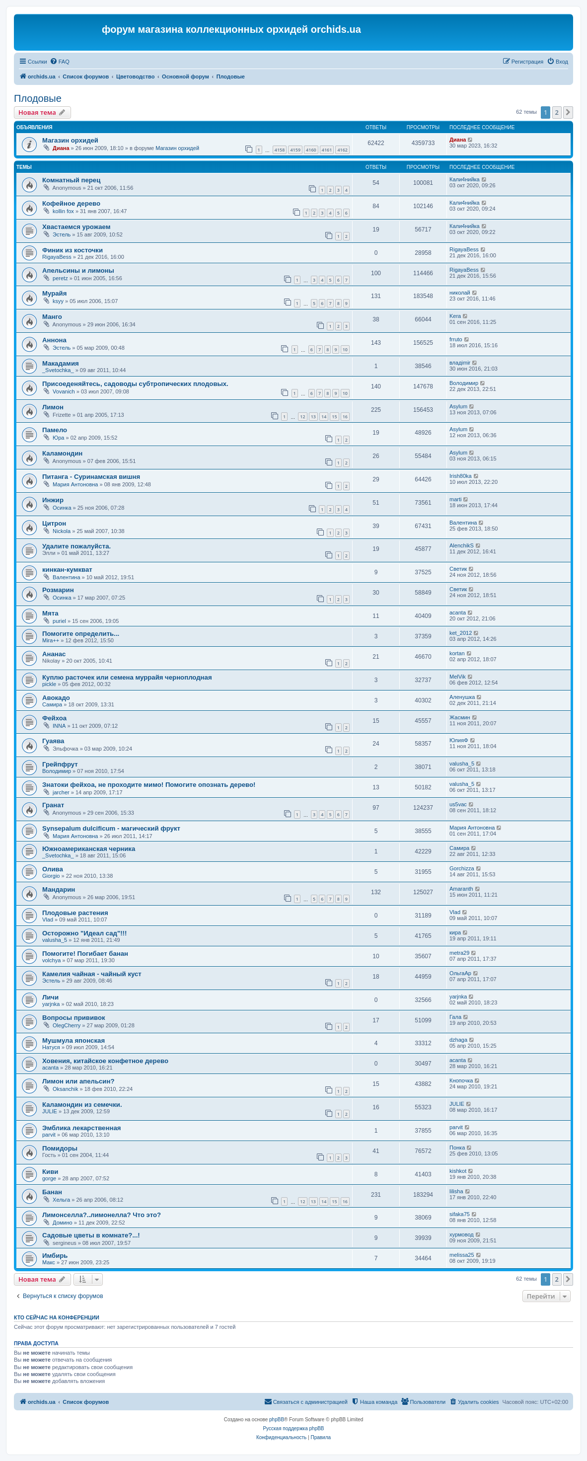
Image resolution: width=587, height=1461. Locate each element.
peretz (60, 278)
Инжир (53, 500)
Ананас (54, 654)
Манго (52, 316)
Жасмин (459, 717)
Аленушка (462, 697)
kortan (457, 653)
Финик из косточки (72, 250)
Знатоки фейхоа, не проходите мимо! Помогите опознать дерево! (148, 784)
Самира (52, 704)
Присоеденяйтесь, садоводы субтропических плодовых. (135, 383)
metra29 (459, 953)
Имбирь (55, 1255)
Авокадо (56, 697)
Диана (61, 148)
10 (345, 349)
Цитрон (54, 523)
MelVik (457, 677)
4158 (280, 150)
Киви (50, 1171)
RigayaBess (57, 257)
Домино (63, 1223)
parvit (49, 1135)
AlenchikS (461, 545)
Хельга (61, 1200)
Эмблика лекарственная (81, 1128)
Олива (52, 869)
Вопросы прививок (73, 1017)
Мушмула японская (73, 1040)
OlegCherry (66, 1025)
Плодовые (38, 98)
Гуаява (53, 741)
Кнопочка (461, 1080)
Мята (50, 613)
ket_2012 (460, 633)
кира (455, 932)
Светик (458, 569)
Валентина (463, 523)
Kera (455, 316)
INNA (59, 726)
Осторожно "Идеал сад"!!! (84, 933)
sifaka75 (459, 1214)
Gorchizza (461, 868)
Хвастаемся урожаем (76, 227)
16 (345, 416)
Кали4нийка (464, 179)
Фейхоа (54, 718)
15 (334, 416)
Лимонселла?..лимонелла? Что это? (101, 1215)
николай (459, 293)
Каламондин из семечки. (82, 1104)
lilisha (456, 1191)
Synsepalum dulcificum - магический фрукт (111, 828)
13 (313, 416)
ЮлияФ (458, 740)
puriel (59, 621)
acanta (457, 612)
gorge (49, 1178)
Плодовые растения (75, 913)
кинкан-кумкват (67, 569)
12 (302, 416)
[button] (568, 112)
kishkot (457, 1171)
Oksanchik (65, 1089)
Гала (455, 1017)
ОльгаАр (460, 973)
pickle (49, 684)
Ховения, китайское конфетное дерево (105, 1061)
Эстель (62, 234)
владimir (459, 363)
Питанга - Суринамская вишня (91, 476)
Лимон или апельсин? (78, 1081)
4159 (295, 150)
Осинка (62, 508)
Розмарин (58, 590)
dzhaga (458, 1040)
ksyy (58, 301)
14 (323, 416)
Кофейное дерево (71, 203)
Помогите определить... (80, 633)
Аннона (54, 340)
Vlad (47, 920)
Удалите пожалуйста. (76, 546)
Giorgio (51, 876)
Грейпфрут (60, 764)
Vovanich (64, 391)
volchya (51, 960)
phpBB (276, 1419)
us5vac (458, 804)
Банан (52, 1192)
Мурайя (54, 293)
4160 (311, 150)
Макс (48, 1262)
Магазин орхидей (70, 140)
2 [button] (557, 112)
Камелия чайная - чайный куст (92, 974)
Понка (457, 1148)
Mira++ (50, 640)
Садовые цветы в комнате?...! (91, 1235)
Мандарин (58, 889)
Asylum (458, 406)
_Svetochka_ (58, 370)
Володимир (463, 383)
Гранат (53, 805)
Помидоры (59, 1148)
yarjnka (51, 1004)
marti (455, 499)
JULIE (49, 1111)
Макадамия (60, 363)
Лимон (53, 407)
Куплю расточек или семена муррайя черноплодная (127, 677)
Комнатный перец (71, 180)
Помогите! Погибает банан (85, 953)
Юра (58, 438)
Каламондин (62, 453)
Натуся (51, 1047)
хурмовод (461, 1234)
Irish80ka (460, 476)
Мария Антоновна (75, 484)
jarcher (61, 792)
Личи (50, 997)
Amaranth (461, 889)
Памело (54, 430)
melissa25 (461, 1255)
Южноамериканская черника (88, 848)
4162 (342, 150)
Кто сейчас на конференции (56, 1317)
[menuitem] (60, 62)
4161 (327, 150)
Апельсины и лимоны (78, 270)
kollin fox (63, 211)
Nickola (62, 531)
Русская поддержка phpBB (293, 1428)
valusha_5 (461, 764)
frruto (455, 339)
